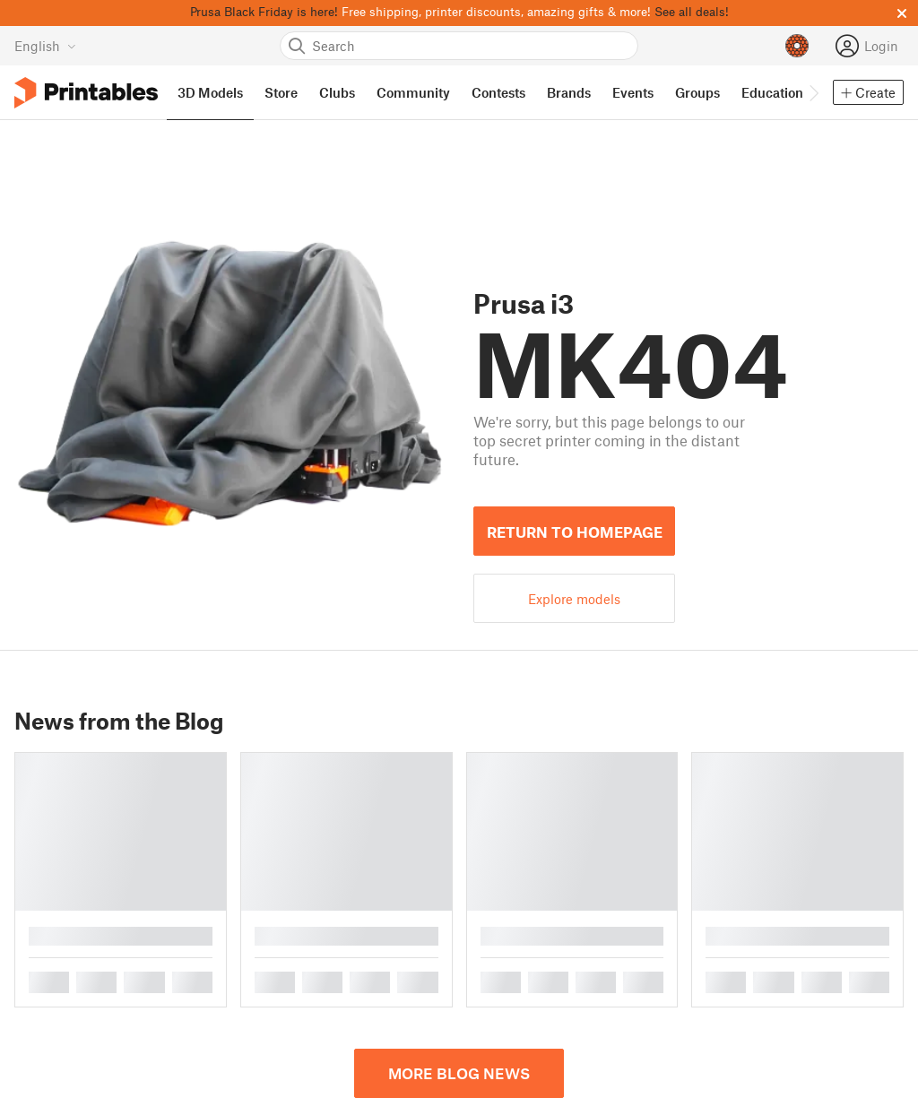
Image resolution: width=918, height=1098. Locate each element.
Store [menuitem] (281, 92)
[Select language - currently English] (45, 46)
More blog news (459, 1073)
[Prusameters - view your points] (797, 45)
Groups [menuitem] (697, 92)
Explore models (574, 599)
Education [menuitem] (772, 92)
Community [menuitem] (413, 92)
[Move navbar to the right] (813, 92)
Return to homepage (575, 531)
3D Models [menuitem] (210, 92)
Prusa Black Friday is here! (264, 11)
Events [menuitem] (633, 92)
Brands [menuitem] (569, 92)
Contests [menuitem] (498, 92)
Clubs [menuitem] (337, 92)
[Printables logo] (86, 92)
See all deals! (691, 11)
